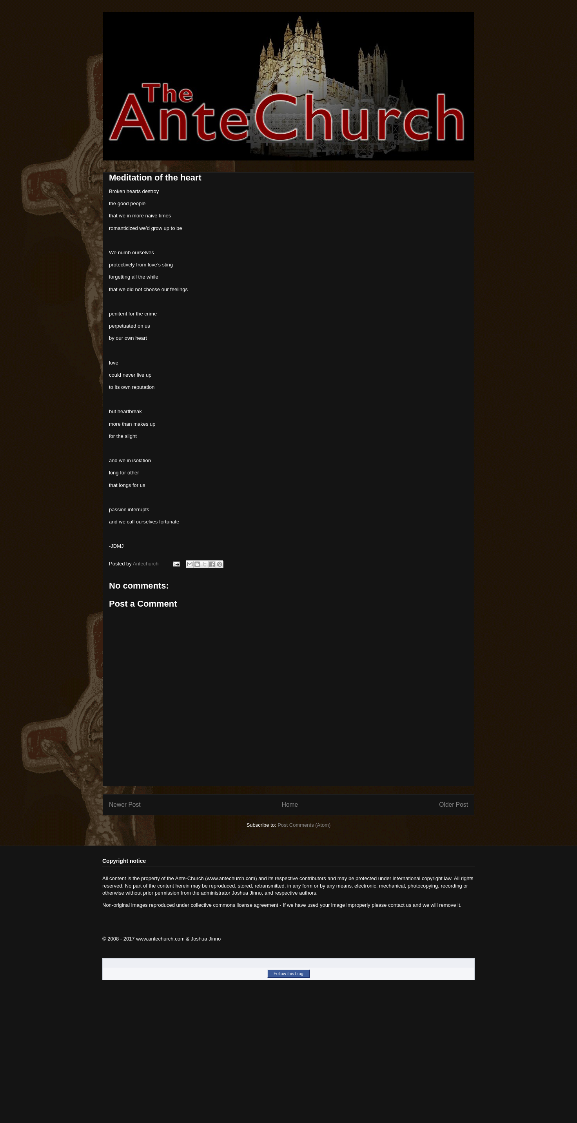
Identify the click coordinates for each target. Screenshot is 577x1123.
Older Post (453, 804)
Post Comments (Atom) (304, 825)
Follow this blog (288, 973)
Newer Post (125, 804)
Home (290, 804)
